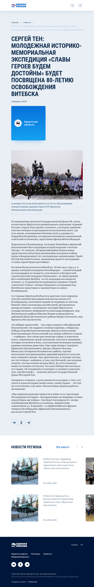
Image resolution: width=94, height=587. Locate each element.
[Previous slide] (77, 207)
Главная (14, 22)
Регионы (35, 554)
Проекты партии (19, 554)
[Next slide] (82, 207)
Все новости (62, 447)
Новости (27, 22)
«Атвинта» (32, 582)
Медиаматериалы (20, 557)
